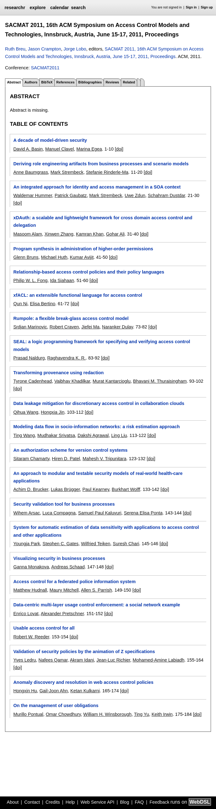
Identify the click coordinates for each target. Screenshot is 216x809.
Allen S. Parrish (96, 590)
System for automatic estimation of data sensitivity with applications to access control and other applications (106, 531)
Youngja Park (26, 543)
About (13, 802)
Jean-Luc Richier (113, 660)
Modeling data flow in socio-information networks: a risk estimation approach (96, 426)
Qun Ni (20, 303)
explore (38, 7)
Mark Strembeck (67, 172)
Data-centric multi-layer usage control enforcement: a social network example (96, 604)
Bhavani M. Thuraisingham (160, 381)
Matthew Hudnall (30, 590)
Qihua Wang (25, 412)
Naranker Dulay (117, 326)
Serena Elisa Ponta (143, 512)
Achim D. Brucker (30, 489)
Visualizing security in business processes (59, 558)
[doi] (119, 149)
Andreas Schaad (67, 566)
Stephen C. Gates (60, 543)
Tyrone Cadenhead (32, 381)
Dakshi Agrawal (93, 435)
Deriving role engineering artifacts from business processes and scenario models (100, 163)
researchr (14, 7)
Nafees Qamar (53, 660)
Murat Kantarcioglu (112, 381)
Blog (124, 802)
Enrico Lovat (25, 613)
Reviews (112, 82)
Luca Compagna (59, 512)
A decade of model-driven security (50, 140)
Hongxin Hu (25, 690)
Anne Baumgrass (30, 172)
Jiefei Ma (90, 326)
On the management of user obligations (55, 705)
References (65, 82)
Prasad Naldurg (29, 357)
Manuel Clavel (59, 149)
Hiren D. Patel (66, 458)
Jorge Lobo (74, 48)
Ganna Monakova (31, 566)
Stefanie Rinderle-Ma (107, 172)
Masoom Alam (27, 234)
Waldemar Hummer (32, 195)
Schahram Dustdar (166, 195)
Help (70, 802)
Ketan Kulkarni (85, 690)
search (78, 7)
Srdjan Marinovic (30, 326)
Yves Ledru (24, 660)
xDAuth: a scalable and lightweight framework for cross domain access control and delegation (102, 221)
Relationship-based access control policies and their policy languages (88, 271)
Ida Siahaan (62, 280)
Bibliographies (90, 82)
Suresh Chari (126, 543)
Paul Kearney (95, 489)
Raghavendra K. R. (66, 357)
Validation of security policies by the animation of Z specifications (84, 651)
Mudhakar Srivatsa (56, 435)
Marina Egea (89, 149)
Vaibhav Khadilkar (72, 381)
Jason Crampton (44, 48)
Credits (53, 802)
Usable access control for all (43, 628)
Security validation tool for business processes (64, 504)
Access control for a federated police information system (74, 581)
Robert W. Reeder (31, 636)
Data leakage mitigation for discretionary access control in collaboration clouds (98, 403)
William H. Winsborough (107, 714)
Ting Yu (141, 714)
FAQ (139, 802)
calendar (59, 7)
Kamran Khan (90, 234)
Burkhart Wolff (126, 489)
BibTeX (46, 82)
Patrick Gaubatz (71, 195)
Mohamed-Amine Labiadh (158, 660)
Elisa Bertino (42, 303)
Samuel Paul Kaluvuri (100, 512)
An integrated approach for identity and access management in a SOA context (97, 186)
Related (129, 82)
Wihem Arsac (26, 512)
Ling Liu (119, 435)
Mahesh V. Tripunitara (104, 458)
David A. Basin (28, 149)
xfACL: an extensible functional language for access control (77, 295)
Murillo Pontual (28, 714)
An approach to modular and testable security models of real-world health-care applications (97, 477)
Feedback (159, 802)
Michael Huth (54, 257)
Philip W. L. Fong (30, 280)
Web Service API (97, 802)
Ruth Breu (15, 48)
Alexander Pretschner (62, 613)
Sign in (191, 7)
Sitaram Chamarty (31, 458)
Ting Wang (24, 435)
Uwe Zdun (135, 195)
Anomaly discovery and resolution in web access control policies (83, 682)
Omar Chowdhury (63, 714)
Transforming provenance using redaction (58, 372)
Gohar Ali (115, 234)
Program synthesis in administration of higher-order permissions (83, 248)
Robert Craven (64, 326)
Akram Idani (82, 660)
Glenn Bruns (25, 257)
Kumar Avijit (82, 257)
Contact (32, 802)
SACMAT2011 (45, 67)
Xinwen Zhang (59, 234)
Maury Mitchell (64, 590)
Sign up (207, 7)
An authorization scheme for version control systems (70, 450)
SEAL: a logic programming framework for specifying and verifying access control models (101, 345)
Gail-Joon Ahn (54, 690)
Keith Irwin (162, 714)
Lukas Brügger (65, 489)
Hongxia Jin (52, 412)
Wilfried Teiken (95, 543)
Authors (30, 82)
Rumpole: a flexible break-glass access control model (70, 318)
